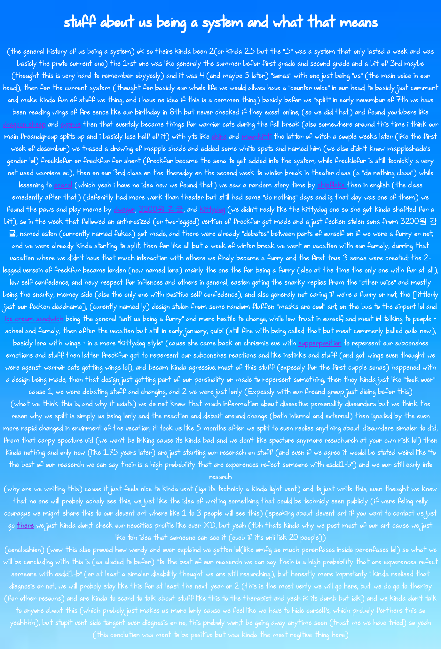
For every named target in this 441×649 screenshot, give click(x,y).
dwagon (124, 209)
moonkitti (257, 137)
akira (219, 137)
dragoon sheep (24, 124)
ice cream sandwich (34, 319)
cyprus (71, 124)
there (25, 525)
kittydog (212, 209)
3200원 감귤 (161, 209)
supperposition (320, 343)
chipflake (332, 185)
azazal (63, 185)
